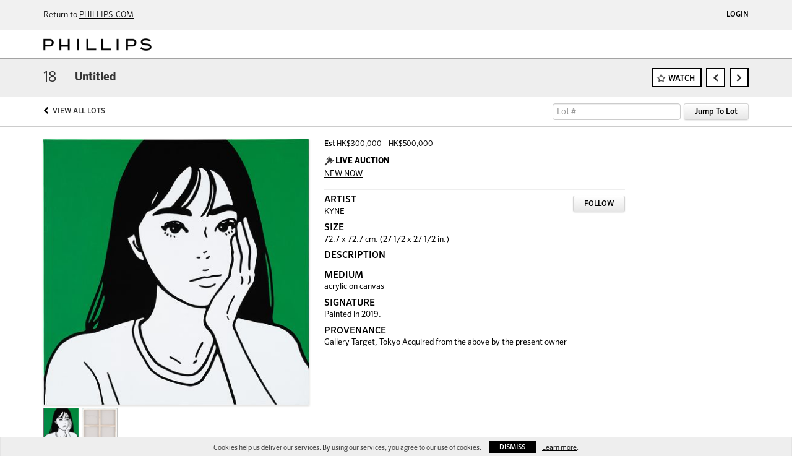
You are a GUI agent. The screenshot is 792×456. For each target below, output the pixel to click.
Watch (681, 79)
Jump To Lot (716, 112)
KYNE (334, 212)
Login (737, 15)
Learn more (559, 447)
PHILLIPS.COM (106, 15)
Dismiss (512, 447)
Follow (599, 204)
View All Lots (79, 111)
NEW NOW (343, 174)
